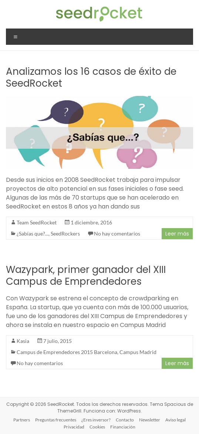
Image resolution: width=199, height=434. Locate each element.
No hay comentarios (117, 233)
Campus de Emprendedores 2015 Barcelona (67, 352)
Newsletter (149, 420)
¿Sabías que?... (32, 233)
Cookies (97, 427)
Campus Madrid (137, 352)
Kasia (23, 341)
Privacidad (74, 427)
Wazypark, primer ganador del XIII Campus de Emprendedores (86, 275)
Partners (21, 420)
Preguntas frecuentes (55, 420)
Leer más (177, 233)
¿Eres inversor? (96, 420)
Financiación (122, 427)
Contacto (125, 420)
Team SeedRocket (37, 222)
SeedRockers (65, 233)
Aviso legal (175, 420)
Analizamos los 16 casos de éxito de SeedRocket (91, 77)
